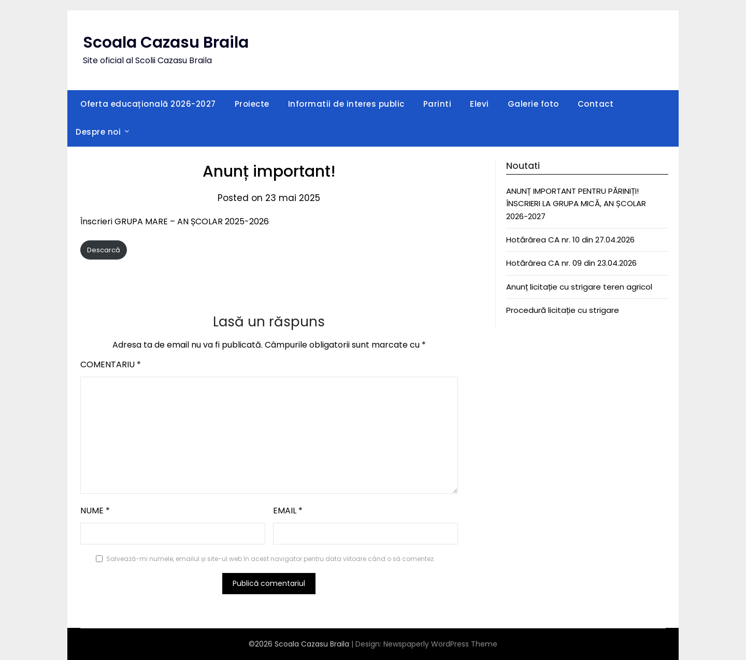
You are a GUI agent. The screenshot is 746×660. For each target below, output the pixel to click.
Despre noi (98, 131)
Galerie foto (533, 103)
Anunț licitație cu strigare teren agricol (579, 286)
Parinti (437, 103)
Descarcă (103, 250)
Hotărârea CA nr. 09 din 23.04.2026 (571, 262)
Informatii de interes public (346, 103)
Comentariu (110, 364)
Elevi (479, 103)
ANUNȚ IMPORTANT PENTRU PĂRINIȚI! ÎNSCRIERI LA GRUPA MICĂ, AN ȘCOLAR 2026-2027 (576, 203)
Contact (596, 103)
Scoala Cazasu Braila (166, 42)
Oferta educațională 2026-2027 (148, 103)
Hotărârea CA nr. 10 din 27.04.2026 (570, 239)
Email (288, 510)
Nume (95, 510)
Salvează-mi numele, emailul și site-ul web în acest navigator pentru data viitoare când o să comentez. (270, 558)
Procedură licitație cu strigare (562, 310)
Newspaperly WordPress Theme (440, 644)
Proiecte (252, 103)
